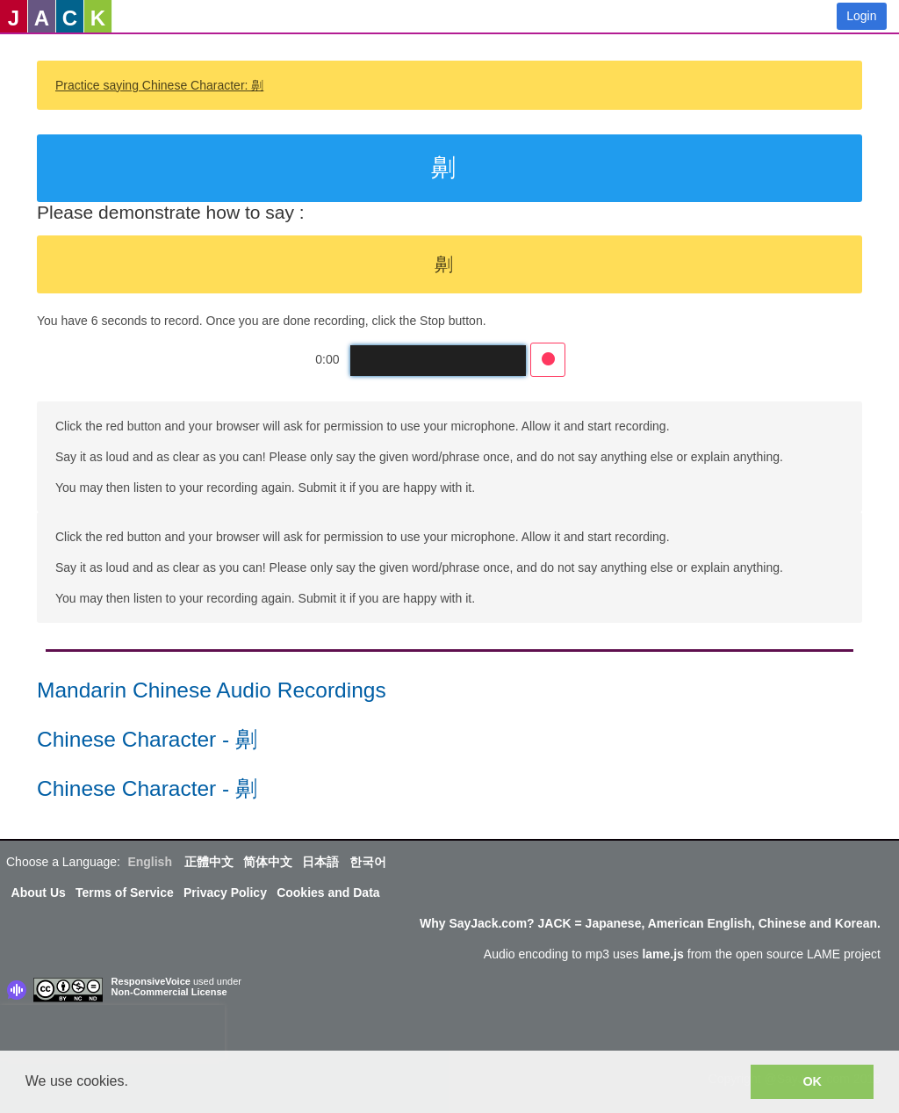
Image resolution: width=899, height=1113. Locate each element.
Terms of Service (125, 892)
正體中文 (209, 862)
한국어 (367, 862)
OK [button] (812, 1081)
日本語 (320, 862)
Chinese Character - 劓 (147, 739)
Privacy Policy (225, 892)
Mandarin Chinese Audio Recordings (211, 690)
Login (861, 16)
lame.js (662, 954)
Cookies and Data (328, 892)
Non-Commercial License (169, 992)
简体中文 (267, 862)
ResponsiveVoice (151, 981)
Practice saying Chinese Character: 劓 (159, 85)
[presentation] (112, 1031)
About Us (38, 892)
